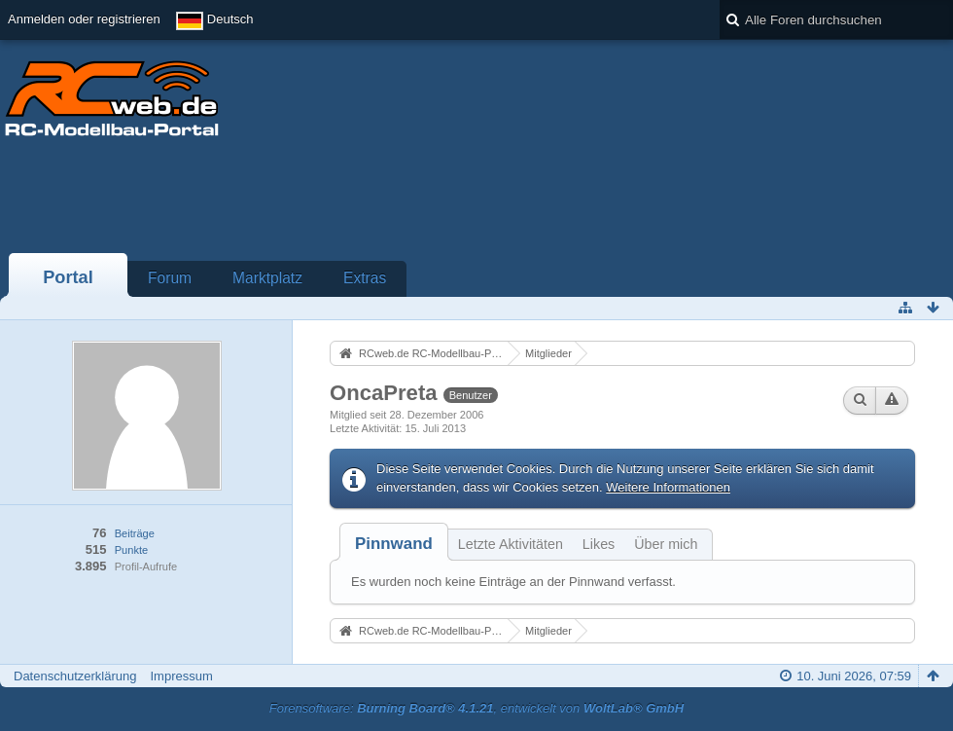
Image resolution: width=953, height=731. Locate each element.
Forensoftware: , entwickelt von (476, 708)
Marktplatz (267, 278)
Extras (364, 278)
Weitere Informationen (668, 487)
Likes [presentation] (598, 544)
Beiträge (135, 533)
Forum (170, 278)
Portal (68, 277)
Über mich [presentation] (665, 544)
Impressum (181, 676)
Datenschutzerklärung (75, 676)
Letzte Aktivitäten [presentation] (510, 544)
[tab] (393, 544)
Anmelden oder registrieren (84, 19)
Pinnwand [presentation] (394, 543)
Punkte (131, 550)
